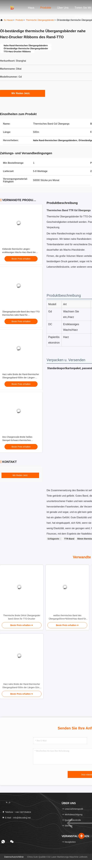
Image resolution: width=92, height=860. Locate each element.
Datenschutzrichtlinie (14, 857)
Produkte (45, 7)
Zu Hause (8, 20)
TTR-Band (69, 539)
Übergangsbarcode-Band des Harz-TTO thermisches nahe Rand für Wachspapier (21, 314)
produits (19, 20)
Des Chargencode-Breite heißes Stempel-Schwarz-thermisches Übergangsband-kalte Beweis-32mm (19, 440)
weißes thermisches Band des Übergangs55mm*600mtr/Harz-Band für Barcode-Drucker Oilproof (67, 617)
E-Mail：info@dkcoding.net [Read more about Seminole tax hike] (16, 817)
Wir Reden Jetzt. (22, 93)
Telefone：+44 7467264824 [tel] (16, 812)
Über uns (63, 7)
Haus (31, 7)
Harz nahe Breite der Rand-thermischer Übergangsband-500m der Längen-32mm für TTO (20, 377)
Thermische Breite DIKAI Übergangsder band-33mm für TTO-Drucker (21, 617)
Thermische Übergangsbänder (40, 20)
